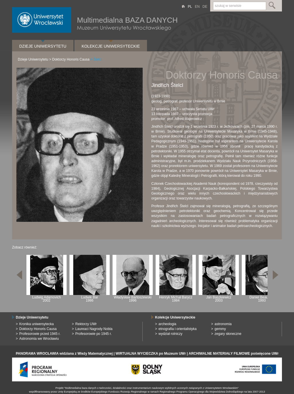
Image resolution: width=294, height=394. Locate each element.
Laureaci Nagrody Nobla (93, 329)
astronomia (222, 324)
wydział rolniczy (170, 334)
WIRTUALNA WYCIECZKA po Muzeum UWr (151, 354)
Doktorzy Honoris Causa (71, 59)
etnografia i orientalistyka (177, 329)
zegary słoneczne (227, 334)
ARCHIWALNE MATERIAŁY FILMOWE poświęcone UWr (233, 354)
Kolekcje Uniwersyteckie (111, 46)
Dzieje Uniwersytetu (42, 46)
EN (197, 7)
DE (204, 7)
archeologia (167, 324)
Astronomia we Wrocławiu (39, 339)
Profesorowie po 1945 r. (93, 334)
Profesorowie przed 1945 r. (39, 334)
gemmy (220, 329)
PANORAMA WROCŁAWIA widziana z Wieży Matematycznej (64, 354)
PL (190, 7)
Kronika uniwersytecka (36, 324)
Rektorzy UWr (85, 324)
